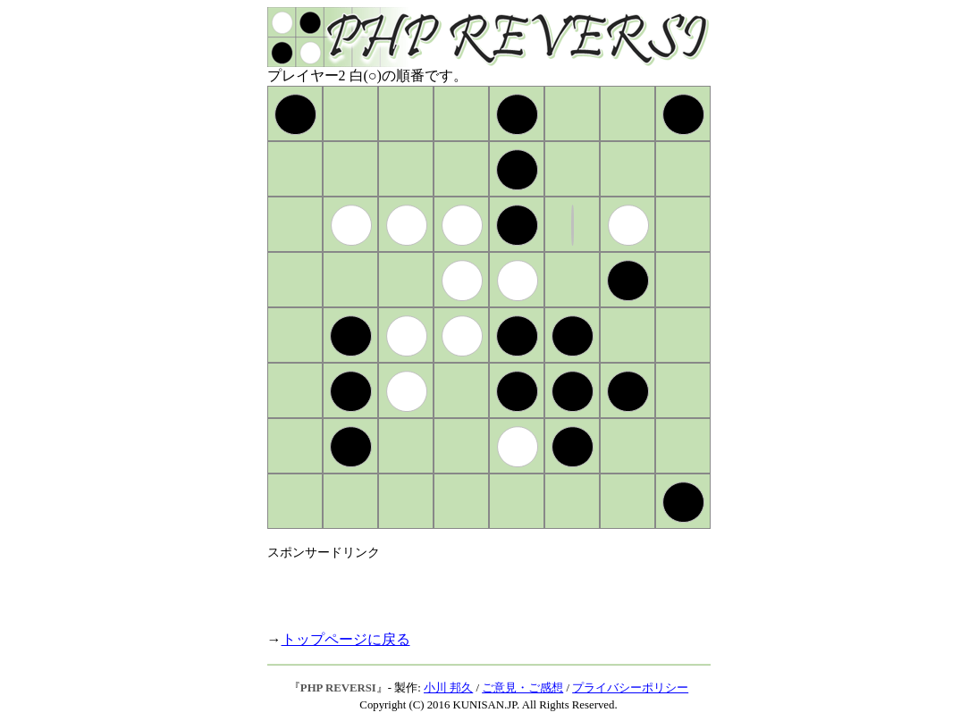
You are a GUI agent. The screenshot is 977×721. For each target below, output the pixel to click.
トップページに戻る (346, 639)
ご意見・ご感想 (522, 688)
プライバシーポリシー (630, 688)
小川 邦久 (448, 688)
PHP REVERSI (338, 688)
